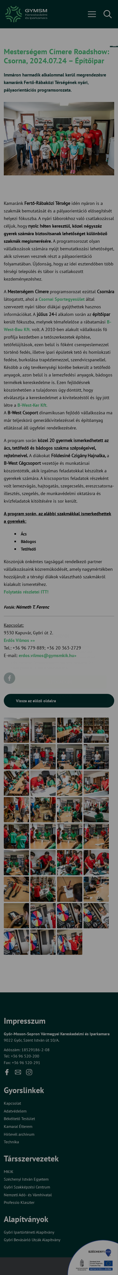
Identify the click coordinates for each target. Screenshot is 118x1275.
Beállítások (59, 666)
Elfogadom (59, 652)
